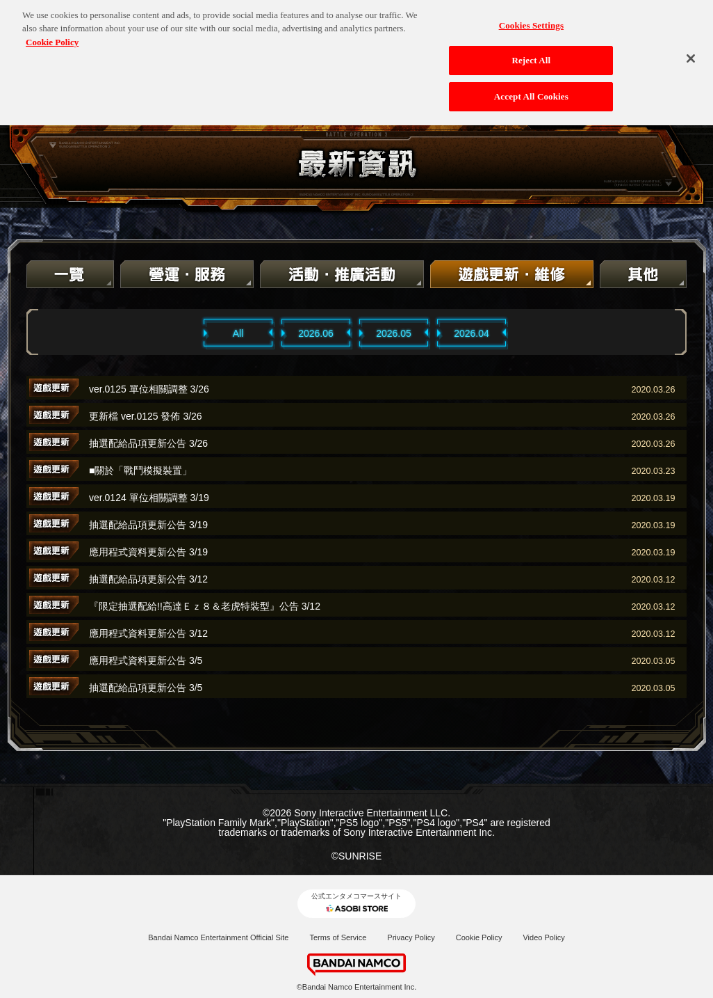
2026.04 (471, 333)
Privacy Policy (410, 937)
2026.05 (393, 333)
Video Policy (543, 937)
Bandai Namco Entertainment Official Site (218, 937)
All (238, 333)
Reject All (530, 51)
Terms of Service (337, 937)
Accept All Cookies (531, 87)
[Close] (690, 49)
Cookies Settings (531, 16)
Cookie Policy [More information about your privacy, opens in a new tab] (52, 33)
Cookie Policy (479, 937)
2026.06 (316, 333)
